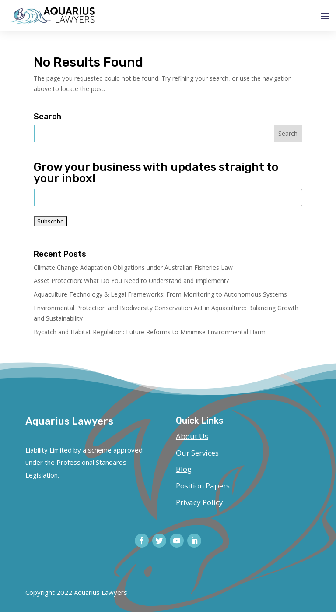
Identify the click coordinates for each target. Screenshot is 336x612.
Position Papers (203, 486)
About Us (192, 436)
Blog (184, 469)
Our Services (197, 453)
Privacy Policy (199, 502)
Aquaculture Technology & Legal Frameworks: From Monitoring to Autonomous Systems (160, 294)
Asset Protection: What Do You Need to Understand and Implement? (131, 280)
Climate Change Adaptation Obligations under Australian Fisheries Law (133, 267)
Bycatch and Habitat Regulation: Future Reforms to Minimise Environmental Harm (150, 332)
